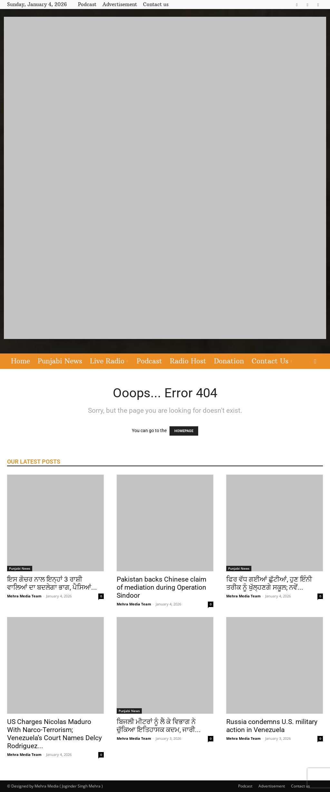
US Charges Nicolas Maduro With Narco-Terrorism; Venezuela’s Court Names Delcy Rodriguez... (54, 734)
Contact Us (272, 361)
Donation (229, 361)
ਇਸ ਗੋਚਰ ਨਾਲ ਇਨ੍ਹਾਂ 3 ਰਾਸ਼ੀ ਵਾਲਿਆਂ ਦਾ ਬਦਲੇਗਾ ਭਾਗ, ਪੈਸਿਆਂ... (52, 583)
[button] (315, 362)
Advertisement (119, 4)
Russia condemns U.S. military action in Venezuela (271, 726)
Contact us (156, 4)
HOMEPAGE (183, 431)
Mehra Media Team (24, 596)
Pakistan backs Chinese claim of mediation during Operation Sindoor (161, 587)
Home (20, 361)
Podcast (87, 4)
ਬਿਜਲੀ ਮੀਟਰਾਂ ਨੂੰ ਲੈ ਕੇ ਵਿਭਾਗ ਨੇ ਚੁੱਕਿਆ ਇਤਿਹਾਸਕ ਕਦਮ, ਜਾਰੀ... (159, 726)
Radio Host (188, 361)
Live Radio (109, 361)
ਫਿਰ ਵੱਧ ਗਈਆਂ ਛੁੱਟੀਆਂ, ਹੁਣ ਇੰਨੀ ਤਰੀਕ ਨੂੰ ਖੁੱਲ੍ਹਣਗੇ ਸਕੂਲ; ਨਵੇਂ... (269, 583)
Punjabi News (60, 361)
